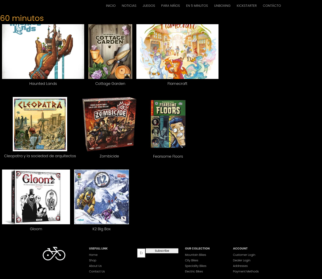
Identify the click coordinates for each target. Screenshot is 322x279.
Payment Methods (246, 271)
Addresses (240, 266)
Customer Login (244, 255)
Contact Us (97, 271)
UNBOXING (222, 5)
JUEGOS (149, 5)
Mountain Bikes (195, 255)
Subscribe (162, 251)
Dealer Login (241, 260)
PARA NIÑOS (170, 5)
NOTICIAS (129, 5)
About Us (95, 266)
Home (93, 255)
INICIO (111, 5)
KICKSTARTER (247, 5)
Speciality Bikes (195, 266)
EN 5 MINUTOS (197, 5)
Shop (92, 260)
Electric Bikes (194, 271)
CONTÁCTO (272, 5)
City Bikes (191, 260)
